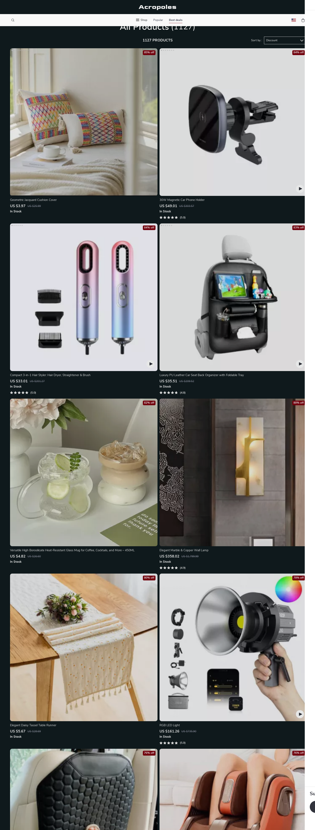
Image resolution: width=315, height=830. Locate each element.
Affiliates (118, 766)
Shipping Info (183, 739)
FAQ (177, 746)
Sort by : (256, 54)
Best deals (175, 20)
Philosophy (120, 792)
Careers (117, 746)
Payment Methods (186, 759)
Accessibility (154, 822)
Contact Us (181, 732)
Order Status (182, 766)
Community (120, 799)
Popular (158, 20)
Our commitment (246, 760)
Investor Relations (125, 772)
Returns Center (184, 752)
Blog (115, 732)
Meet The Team (122, 739)
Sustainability (121, 786)
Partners (118, 779)
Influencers (120, 759)
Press (116, 752)
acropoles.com (245, 732)
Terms (132, 822)
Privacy (140, 822)
